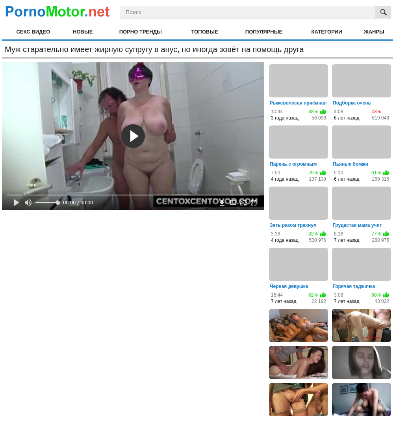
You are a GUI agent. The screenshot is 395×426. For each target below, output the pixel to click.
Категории (327, 32)
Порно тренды (140, 32)
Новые (83, 32)
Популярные (263, 32)
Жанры (374, 32)
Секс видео (33, 32)
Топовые (204, 32)
